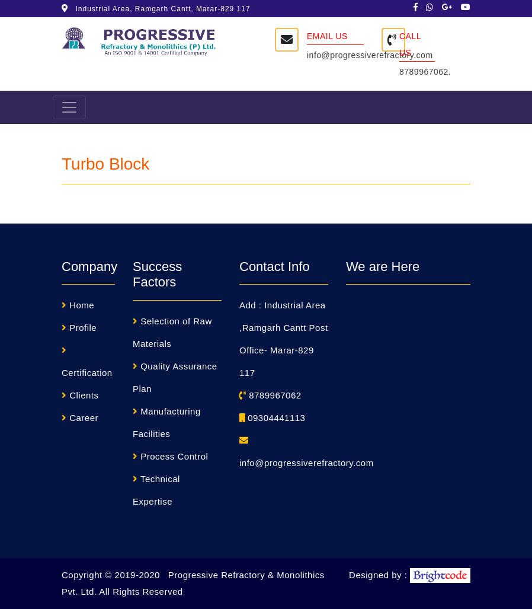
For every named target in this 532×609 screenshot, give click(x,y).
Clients (83, 395)
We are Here (382, 266)
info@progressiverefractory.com (370, 55)
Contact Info (274, 266)
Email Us (327, 36)
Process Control (174, 456)
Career (83, 418)
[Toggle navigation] (69, 107)
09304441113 (272, 418)
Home (81, 305)
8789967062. (425, 71)
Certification (87, 373)
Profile (83, 328)
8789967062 (270, 395)
